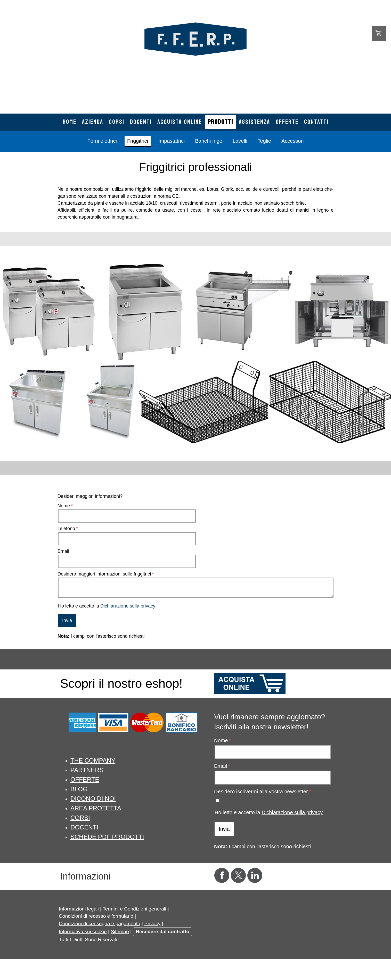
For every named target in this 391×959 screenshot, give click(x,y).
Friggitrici (137, 141)
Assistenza (254, 121)
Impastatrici (171, 141)
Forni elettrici (102, 141)
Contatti (316, 121)
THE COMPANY (92, 760)
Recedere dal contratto (162, 931)
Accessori (292, 141)
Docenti (141, 121)
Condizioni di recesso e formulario (96, 916)
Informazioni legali (79, 909)
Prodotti (220, 121)
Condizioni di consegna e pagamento (99, 923)
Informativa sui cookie (83, 931)
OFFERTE (84, 779)
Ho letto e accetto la (106, 606)
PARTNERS (86, 769)
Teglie (264, 141)
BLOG (79, 789)
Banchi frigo (208, 141)
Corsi (116, 121)
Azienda (92, 121)
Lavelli (240, 141)
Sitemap (120, 931)
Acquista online (179, 121)
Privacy (152, 923)
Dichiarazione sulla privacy (127, 606)
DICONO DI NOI (93, 798)
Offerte (287, 121)
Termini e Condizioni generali (134, 909)
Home (69, 121)
